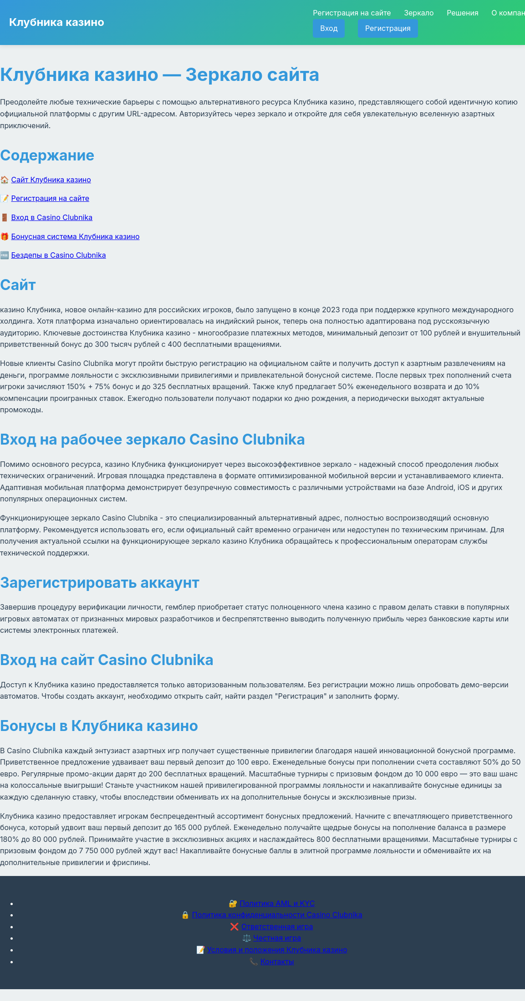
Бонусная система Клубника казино (75, 236)
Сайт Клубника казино (51, 179)
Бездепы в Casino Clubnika (58, 255)
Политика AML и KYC (277, 903)
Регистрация (388, 28)
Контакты (277, 961)
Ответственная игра (277, 926)
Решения (463, 12)
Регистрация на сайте (352, 12)
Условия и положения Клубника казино (277, 949)
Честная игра (277, 937)
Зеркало (418, 12)
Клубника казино (56, 22)
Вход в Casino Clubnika (52, 217)
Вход (328, 28)
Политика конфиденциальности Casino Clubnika (277, 914)
